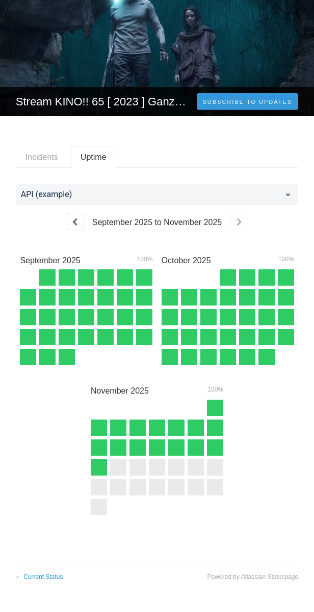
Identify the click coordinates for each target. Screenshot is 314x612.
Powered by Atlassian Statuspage (252, 576)
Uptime (94, 157)
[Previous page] (75, 221)
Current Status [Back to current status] (39, 576)
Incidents (41, 157)
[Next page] (238, 221)
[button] (248, 101)
